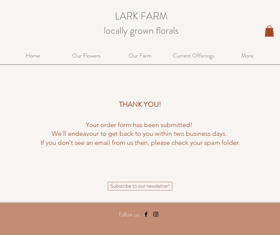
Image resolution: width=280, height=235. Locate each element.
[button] (269, 31)
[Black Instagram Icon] (156, 214)
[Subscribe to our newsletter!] (140, 186)
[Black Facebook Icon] (146, 214)
